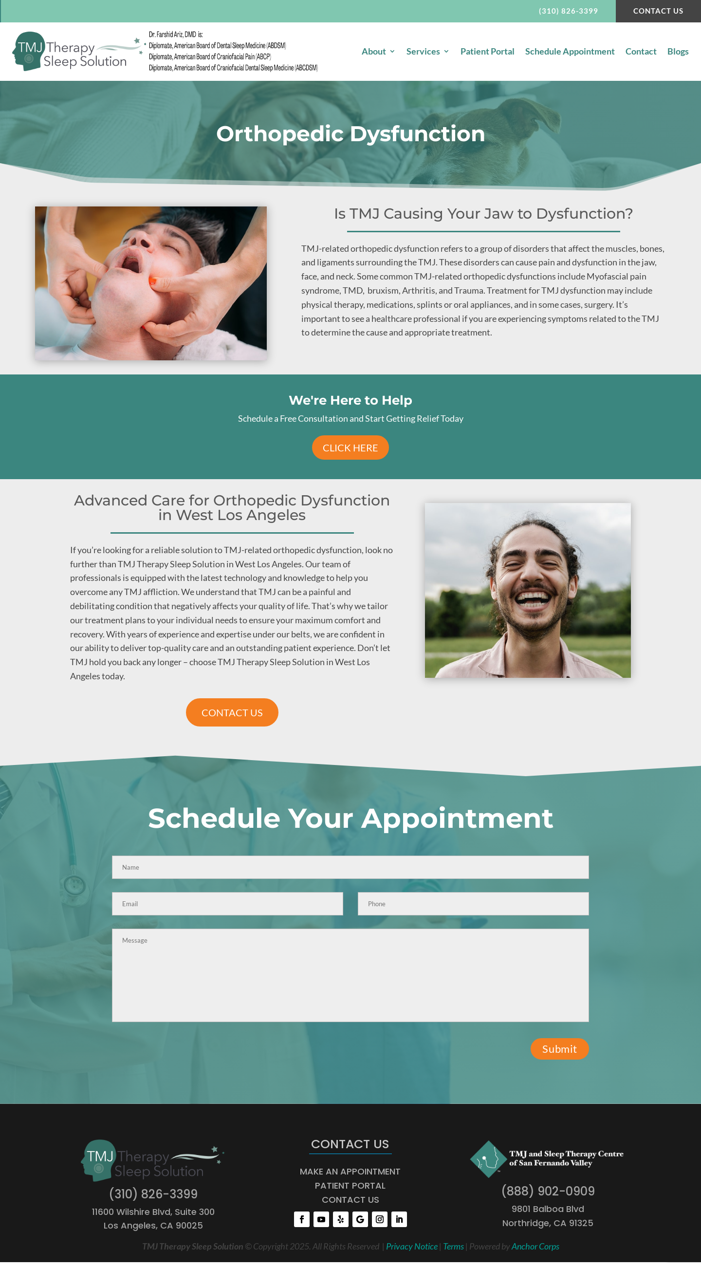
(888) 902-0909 (548, 1192)
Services (423, 52)
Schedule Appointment (570, 52)
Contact (641, 52)
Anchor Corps (535, 1247)
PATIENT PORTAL (350, 1186)
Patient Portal (488, 52)
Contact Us (656, 11)
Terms (453, 1247)
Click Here (350, 448)
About (374, 52)
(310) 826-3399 (564, 11)
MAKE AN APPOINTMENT (350, 1172)
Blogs (678, 52)
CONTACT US (232, 713)
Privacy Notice (412, 1247)
